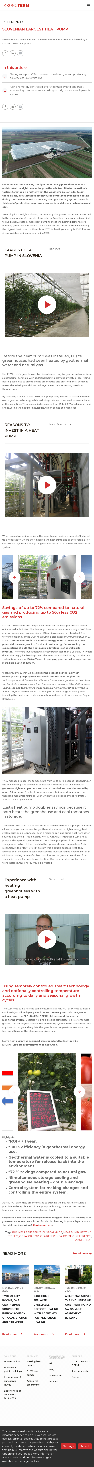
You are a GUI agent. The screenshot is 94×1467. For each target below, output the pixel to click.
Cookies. (34, 1461)
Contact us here (42, 1225)
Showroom (55, 1375)
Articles (53, 1381)
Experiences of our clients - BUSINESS (12, 1394)
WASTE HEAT (83, 1239)
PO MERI (68, 1236)
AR (51, 1363)
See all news (82, 1253)
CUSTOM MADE (52, 1232)
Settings (68, 1446)
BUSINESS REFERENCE (26, 1232)
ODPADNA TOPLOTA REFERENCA (40, 1236)
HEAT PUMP (71, 1232)
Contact (76, 1377)
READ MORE (14, 1253)
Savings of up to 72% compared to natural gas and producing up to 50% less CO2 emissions (46, 76)
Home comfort (12, 1361)
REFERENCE (83, 1236)
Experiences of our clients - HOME (12, 1381)
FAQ (51, 1369)
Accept (85, 1446)
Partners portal (80, 1371)
